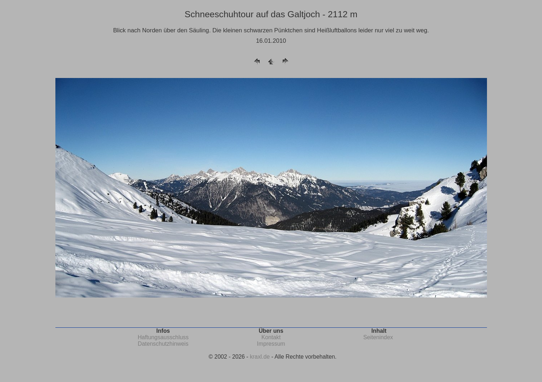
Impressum (271, 344)
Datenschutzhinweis (163, 344)
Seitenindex (378, 337)
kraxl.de (260, 357)
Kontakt (271, 337)
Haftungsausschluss (163, 337)
